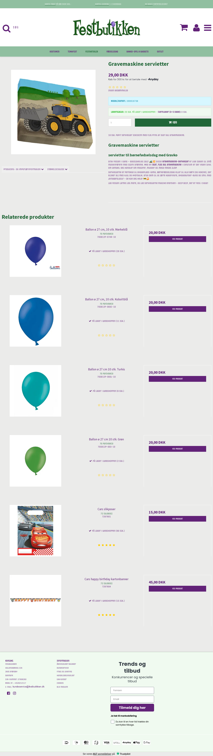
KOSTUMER (54, 51)
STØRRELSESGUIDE (57, 169)
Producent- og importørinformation (24, 169)
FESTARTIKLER (91, 51)
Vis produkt (177, 239)
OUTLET (160, 51)
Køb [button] (172, 122)
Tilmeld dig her (132, 707)
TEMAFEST (72, 51)
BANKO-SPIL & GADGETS (137, 51)
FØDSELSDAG (112, 51)
